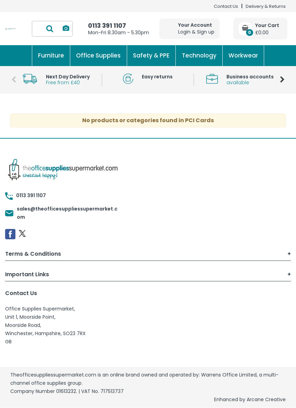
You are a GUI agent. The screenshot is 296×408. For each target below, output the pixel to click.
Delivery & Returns (266, 6)
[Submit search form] (49, 29)
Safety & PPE (151, 55)
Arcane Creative (266, 399)
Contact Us (226, 6)
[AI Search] (66, 28)
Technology (199, 55)
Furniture (51, 55)
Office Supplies (98, 55)
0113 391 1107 (107, 25)
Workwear (243, 55)
